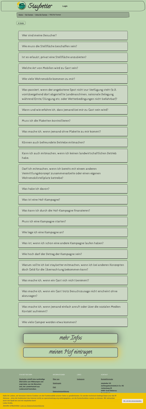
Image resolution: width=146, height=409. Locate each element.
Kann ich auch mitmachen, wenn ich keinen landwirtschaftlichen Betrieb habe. (69, 156)
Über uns (56, 379)
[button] (119, 401)
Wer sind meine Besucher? (39, 35)
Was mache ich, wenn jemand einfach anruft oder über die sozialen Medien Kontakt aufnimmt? (71, 309)
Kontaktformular (107, 379)
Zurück (21, 23)
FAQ (54, 387)
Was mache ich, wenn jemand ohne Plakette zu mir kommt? (61, 131)
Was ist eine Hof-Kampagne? (41, 200)
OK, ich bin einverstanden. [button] (132, 401)
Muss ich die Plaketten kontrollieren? (46, 121)
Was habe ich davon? (35, 189)
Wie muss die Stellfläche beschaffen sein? (49, 46)
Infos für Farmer (41, 15)
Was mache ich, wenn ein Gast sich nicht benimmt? (55, 280)
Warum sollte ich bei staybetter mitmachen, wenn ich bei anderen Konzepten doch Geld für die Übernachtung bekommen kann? (73, 267)
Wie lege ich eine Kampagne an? (43, 232)
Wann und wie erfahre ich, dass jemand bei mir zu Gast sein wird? (65, 110)
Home (21, 15)
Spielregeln (57, 383)
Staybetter (34, 6)
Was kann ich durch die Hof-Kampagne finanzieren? (56, 210)
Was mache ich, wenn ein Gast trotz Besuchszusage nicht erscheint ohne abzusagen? (69, 294)
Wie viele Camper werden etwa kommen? (49, 322)
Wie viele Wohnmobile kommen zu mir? (48, 79)
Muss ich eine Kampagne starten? (44, 221)
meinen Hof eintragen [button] (70, 352)
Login (64, 6)
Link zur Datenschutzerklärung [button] (32, 406)
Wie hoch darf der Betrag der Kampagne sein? (52, 254)
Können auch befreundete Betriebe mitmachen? (53, 142)
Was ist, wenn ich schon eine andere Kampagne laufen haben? (63, 243)
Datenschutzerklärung (61, 391)
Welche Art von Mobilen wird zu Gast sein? (50, 68)
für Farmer (29, 15)
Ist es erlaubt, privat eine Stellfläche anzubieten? (54, 57)
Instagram (80, 379)
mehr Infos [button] (70, 338)
